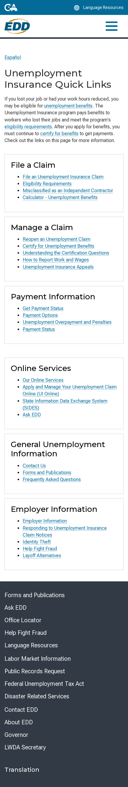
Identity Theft (37, 542)
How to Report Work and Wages (56, 260)
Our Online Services (43, 380)
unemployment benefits (68, 106)
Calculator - (35, 197)
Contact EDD (21, 709)
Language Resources (31, 645)
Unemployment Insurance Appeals (58, 267)
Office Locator (22, 620)
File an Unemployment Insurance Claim (63, 177)
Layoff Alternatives (42, 555)
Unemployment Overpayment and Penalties (67, 322)
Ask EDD (32, 415)
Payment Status (39, 329)
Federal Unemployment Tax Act (44, 683)
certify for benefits (59, 133)
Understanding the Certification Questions (66, 253)
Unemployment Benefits (73, 197)
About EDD (18, 722)
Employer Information (45, 521)
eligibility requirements (28, 127)
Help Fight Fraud (40, 549)
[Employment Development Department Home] (17, 26)
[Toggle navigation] (112, 26)
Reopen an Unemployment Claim (56, 239)
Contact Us (34, 466)
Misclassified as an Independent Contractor (68, 190)
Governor (16, 734)
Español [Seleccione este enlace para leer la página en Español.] (12, 57)
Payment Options (40, 315)
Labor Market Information (37, 658)
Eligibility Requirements (47, 184)
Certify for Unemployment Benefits (58, 246)
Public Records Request (34, 671)
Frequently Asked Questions (52, 479)
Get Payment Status (43, 308)
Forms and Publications (47, 472)
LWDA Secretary (25, 747)
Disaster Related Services (36, 696)
